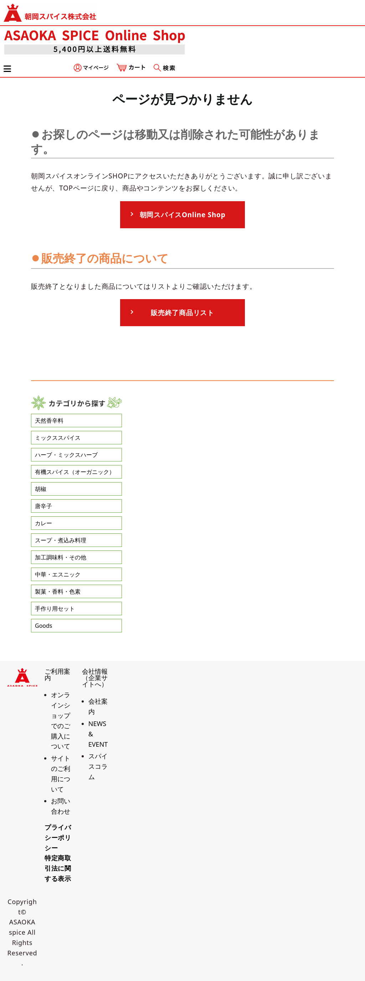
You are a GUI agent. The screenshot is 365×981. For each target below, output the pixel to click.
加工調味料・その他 (60, 557)
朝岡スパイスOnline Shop (183, 214)
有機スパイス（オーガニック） (75, 472)
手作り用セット (55, 608)
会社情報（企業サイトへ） (95, 677)
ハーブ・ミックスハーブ (66, 455)
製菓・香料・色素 (58, 591)
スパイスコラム (98, 766)
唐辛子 (43, 506)
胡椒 (40, 489)
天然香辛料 (49, 420)
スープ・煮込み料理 (60, 540)
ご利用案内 (57, 674)
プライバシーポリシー (58, 837)
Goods (43, 626)
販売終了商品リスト (182, 312)
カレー (43, 523)
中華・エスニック (58, 574)
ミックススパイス (58, 438)
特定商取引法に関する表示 (58, 868)
